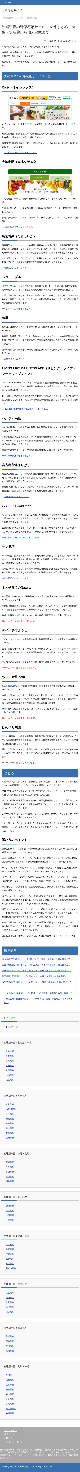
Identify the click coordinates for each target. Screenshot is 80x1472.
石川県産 (10, 1176)
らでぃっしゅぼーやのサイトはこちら (21, 537)
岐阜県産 (10, 1210)
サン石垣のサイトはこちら (16, 578)
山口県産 (10, 1312)
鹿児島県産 (11, 1408)
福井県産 (10, 1181)
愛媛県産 (10, 1336)
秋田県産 (10, 1070)
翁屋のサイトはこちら (14, 359)
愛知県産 (10, 1206)
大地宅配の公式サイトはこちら (18, 227)
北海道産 (10, 1051)
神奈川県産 (11, 1109)
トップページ (12, 1027)
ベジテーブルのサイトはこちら (18, 309)
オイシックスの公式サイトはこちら (20, 153)
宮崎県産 (10, 1404)
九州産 (9, 1375)
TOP (12, 18)
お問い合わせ (10, 1438)
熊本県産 (10, 1394)
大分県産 (10, 1399)
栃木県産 (10, 1128)
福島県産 (10, 1080)
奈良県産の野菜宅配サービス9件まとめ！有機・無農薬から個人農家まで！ (36, 970)
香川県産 (10, 1346)
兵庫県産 (10, 1249)
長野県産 (10, 1167)
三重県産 (10, 1220)
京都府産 (10, 1254)
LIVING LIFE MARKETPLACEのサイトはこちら (26, 409)
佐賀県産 (10, 1385)
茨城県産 (10, 1123)
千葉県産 (10, 1119)
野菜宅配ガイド (12, 10)
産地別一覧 (9, 1434)
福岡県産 (10, 1380)
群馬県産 (10, 1133)
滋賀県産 (10, 1259)
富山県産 (10, 1172)
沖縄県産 (10, 1413)
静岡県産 (10, 1215)
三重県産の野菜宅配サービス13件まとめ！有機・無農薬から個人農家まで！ (37, 965)
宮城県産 (10, 1066)
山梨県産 (10, 1138)
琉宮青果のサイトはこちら (16, 268)
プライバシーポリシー (14, 1442)
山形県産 (10, 1075)
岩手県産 (10, 1061)
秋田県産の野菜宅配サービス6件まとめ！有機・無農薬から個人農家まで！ (36, 976)
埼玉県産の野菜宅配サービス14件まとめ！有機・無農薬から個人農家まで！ (37, 959)
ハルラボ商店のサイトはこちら (18, 456)
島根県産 (10, 1307)
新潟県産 (10, 1162)
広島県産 (10, 1293)
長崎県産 (10, 1389)
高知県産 (10, 1351)
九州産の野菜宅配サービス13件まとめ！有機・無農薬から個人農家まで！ (40, 993)
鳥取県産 (10, 1302)
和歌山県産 (11, 1268)
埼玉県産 (10, 1114)
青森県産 (10, 1056)
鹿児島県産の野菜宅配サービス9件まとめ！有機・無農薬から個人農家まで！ (37, 982)
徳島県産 (10, 1341)
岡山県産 (10, 1298)
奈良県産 (10, 1264)
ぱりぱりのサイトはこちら (16, 496)
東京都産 (10, 1104)
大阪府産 (10, 1244)
